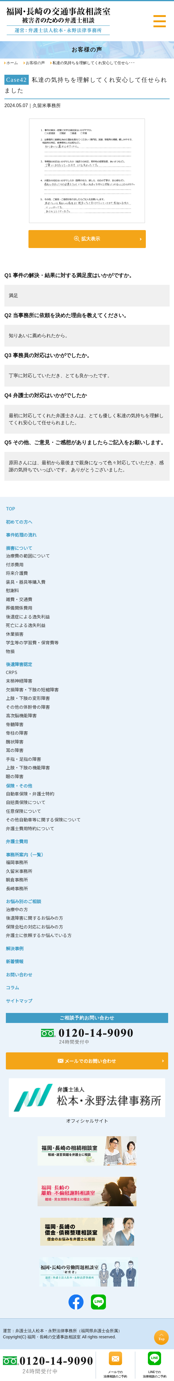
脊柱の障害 (17, 733)
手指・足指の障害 (23, 759)
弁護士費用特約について (30, 828)
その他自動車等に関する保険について (43, 819)
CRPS (11, 672)
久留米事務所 (19, 871)
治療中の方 (17, 909)
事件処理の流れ (21, 535)
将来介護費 (17, 573)
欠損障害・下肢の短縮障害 (32, 689)
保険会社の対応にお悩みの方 (34, 927)
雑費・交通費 (19, 599)
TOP (10, 508)
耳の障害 (14, 750)
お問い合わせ (19, 974)
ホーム (12, 63)
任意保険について (23, 811)
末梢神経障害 (19, 681)
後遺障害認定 (19, 664)
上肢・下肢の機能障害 (28, 767)
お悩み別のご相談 (23, 901)
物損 (10, 651)
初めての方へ (19, 522)
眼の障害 (14, 776)
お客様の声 (35, 63)
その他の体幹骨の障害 (28, 707)
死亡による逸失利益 (25, 625)
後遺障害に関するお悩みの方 (34, 918)
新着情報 (14, 961)
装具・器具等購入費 (25, 582)
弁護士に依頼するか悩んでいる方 (39, 935)
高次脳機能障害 (21, 715)
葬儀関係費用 (19, 608)
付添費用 (14, 564)
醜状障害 (14, 741)
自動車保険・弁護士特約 (30, 794)
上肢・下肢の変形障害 (28, 698)
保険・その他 (19, 786)
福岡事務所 (17, 862)
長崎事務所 (17, 888)
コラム (12, 987)
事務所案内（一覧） (25, 854)
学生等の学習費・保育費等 (32, 642)
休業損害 (14, 634)
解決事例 (14, 948)
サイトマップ (19, 1001)
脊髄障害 (14, 724)
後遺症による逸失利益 (28, 616)
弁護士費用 (17, 841)
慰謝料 (12, 590)
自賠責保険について (25, 802)
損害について (19, 548)
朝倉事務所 (17, 879)
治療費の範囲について (28, 556)
